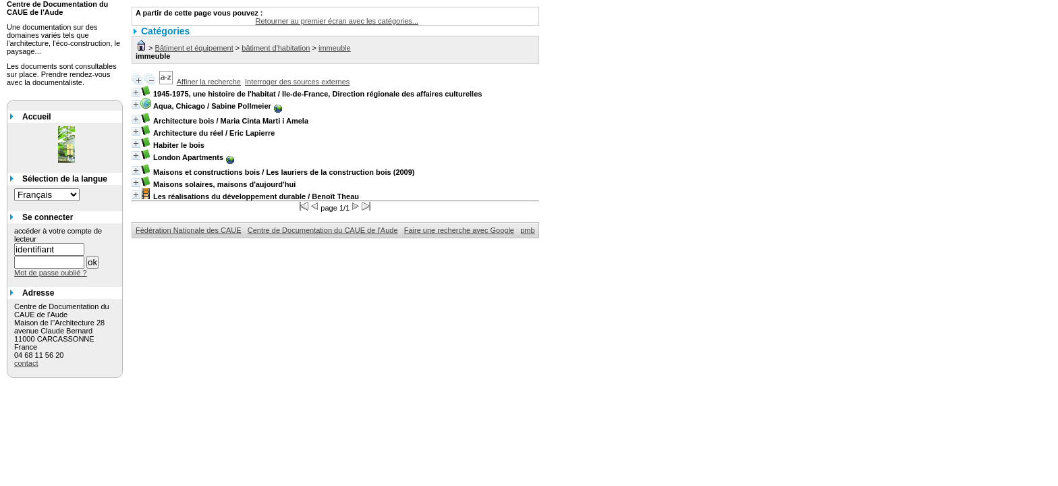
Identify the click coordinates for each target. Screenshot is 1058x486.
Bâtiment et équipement (194, 48)
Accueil (36, 117)
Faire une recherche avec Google (459, 230)
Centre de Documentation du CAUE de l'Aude (323, 230)
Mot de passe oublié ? (50, 273)
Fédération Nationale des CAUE (189, 230)
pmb (527, 230)
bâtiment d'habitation (276, 48)
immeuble (334, 48)
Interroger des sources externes (297, 82)
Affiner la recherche (209, 82)
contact (26, 363)
